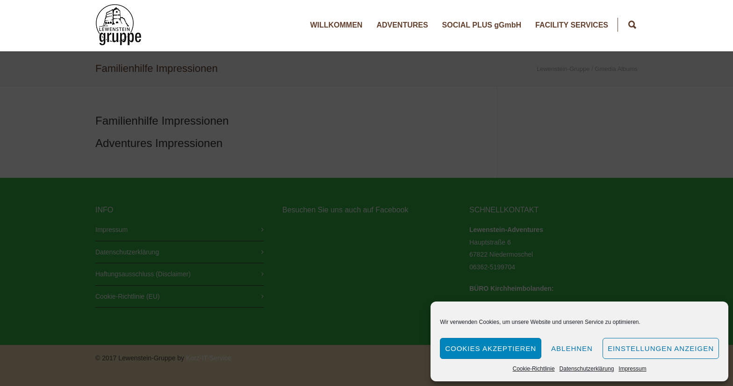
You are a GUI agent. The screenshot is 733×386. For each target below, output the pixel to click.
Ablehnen (572, 348)
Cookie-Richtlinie (534, 368)
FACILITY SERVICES (571, 25)
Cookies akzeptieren (490, 348)
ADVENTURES (402, 25)
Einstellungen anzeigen (661, 348)
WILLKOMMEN (336, 25)
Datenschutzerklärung (587, 368)
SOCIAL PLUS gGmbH (482, 25)
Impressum (632, 368)
